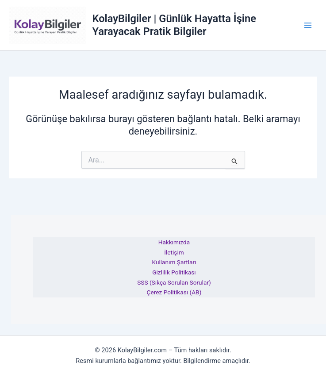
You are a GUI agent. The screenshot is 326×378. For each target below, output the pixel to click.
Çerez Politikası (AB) (174, 292)
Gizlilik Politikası (174, 272)
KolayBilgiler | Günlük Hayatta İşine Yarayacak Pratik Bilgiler (174, 24)
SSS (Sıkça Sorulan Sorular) (174, 282)
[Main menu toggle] (308, 25)
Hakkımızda (174, 242)
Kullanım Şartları (174, 262)
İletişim (174, 252)
